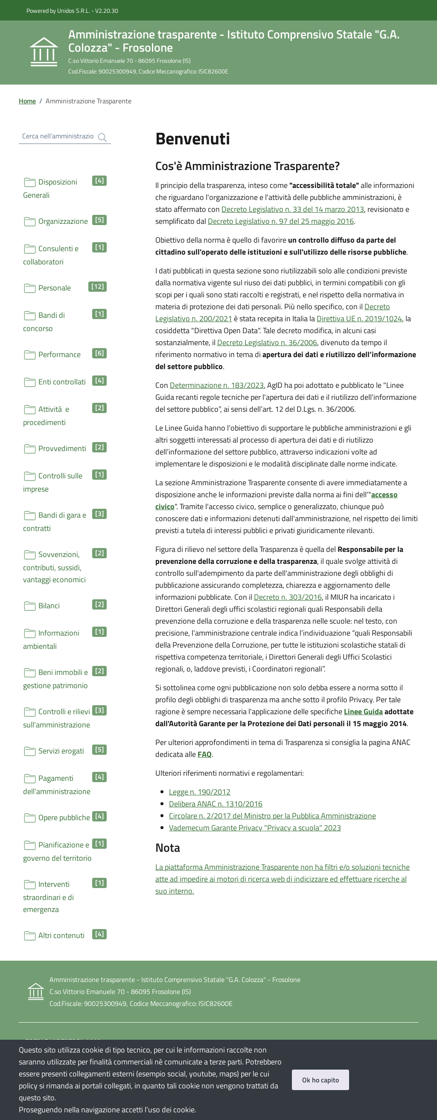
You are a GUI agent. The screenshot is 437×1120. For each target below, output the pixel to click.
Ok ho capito (320, 1080)
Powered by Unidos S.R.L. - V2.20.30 (72, 10)
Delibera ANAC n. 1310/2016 (215, 803)
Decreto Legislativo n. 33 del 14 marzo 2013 (292, 209)
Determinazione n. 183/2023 (217, 385)
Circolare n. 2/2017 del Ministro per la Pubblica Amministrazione (272, 815)
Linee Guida (363, 711)
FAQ (205, 754)
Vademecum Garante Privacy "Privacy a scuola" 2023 (255, 827)
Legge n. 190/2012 (199, 791)
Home (27, 101)
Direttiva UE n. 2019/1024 (359, 318)
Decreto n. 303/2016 (288, 597)
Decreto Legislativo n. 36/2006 (267, 342)
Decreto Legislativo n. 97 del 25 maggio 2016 (281, 221)
